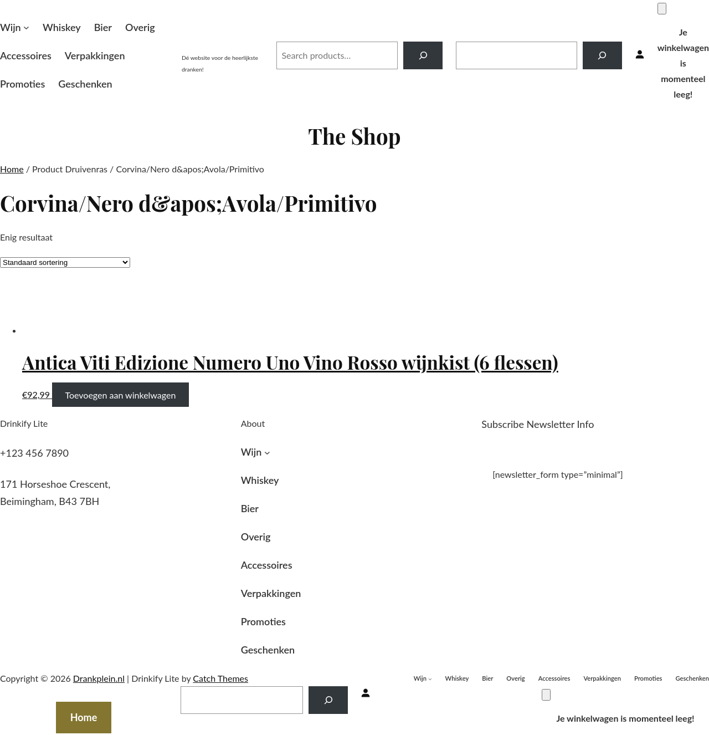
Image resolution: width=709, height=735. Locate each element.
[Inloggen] (639, 55)
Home (12, 169)
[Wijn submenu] (26, 27)
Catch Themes (220, 678)
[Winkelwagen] (661, 8)
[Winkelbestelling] (65, 262)
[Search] (423, 55)
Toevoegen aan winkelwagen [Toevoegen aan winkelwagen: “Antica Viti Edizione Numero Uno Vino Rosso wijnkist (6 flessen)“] (120, 394)
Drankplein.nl (222, 43)
